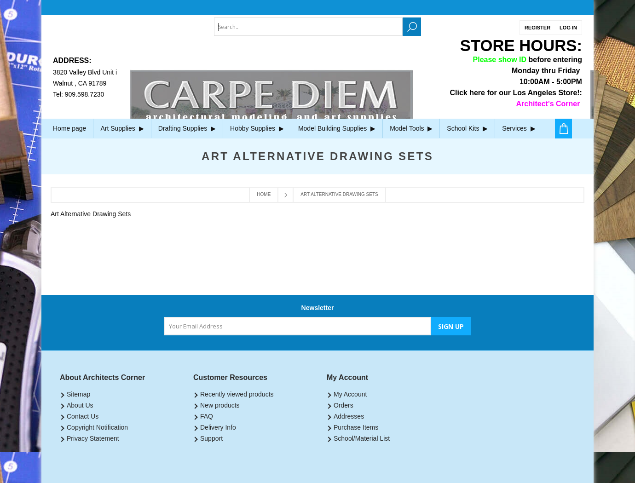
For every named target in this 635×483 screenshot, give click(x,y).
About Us (80, 405)
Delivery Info (218, 427)
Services (518, 128)
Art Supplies (122, 128)
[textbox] (308, 26)
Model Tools (411, 128)
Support (211, 438)
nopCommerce (514, 470)
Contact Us (82, 416)
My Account (350, 394)
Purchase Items (356, 427)
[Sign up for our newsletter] (297, 326)
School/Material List (362, 438)
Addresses (349, 416)
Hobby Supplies (257, 128)
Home (264, 194)
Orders (343, 405)
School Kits (467, 128)
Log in (568, 27)
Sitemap (78, 394)
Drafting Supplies (187, 128)
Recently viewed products (237, 394)
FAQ (206, 416)
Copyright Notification (97, 427)
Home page (69, 128)
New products (220, 405)
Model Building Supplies (336, 128)
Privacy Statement (93, 438)
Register (537, 27)
